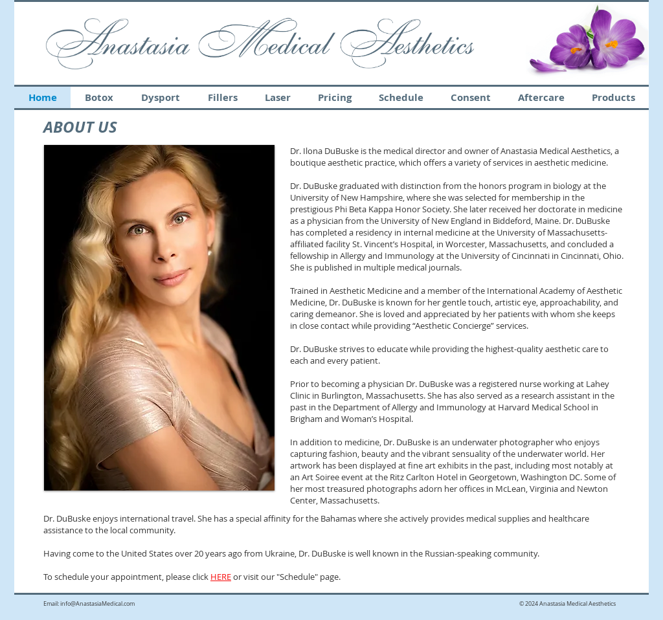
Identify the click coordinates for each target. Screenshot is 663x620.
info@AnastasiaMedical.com (97, 604)
